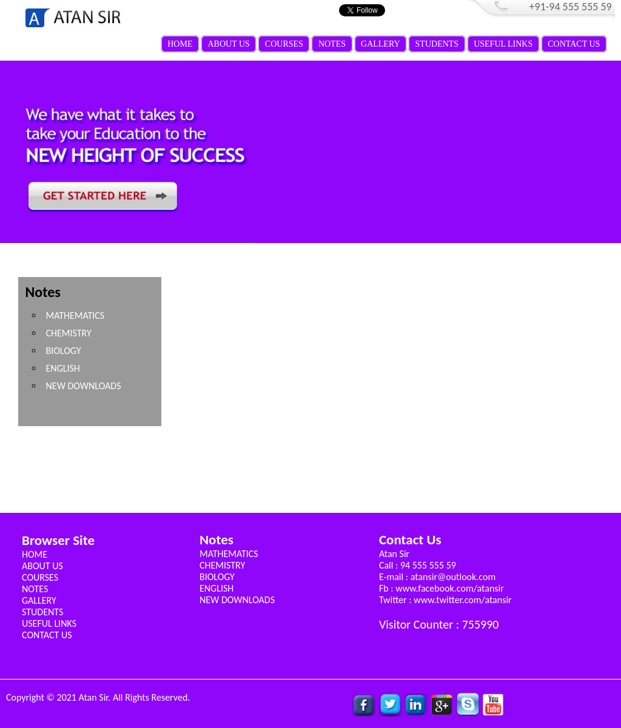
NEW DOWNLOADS (83, 386)
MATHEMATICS (74, 315)
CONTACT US (574, 43)
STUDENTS (437, 43)
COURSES (284, 43)
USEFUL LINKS (503, 43)
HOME (179, 43)
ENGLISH (62, 368)
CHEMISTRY (68, 333)
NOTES (332, 43)
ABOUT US (228, 43)
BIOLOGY (63, 350)
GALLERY (380, 43)
